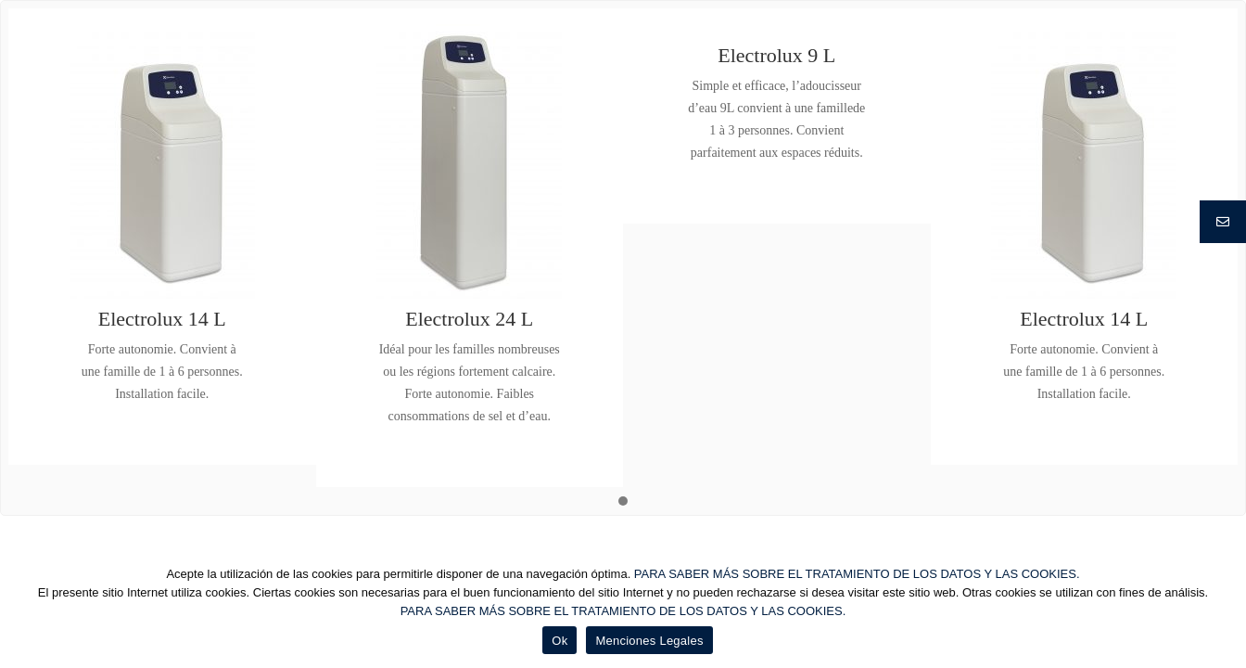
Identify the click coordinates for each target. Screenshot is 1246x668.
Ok (559, 641)
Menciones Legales (649, 641)
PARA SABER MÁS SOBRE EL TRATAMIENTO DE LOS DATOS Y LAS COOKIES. (857, 574)
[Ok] (1223, 609)
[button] (623, 501)
